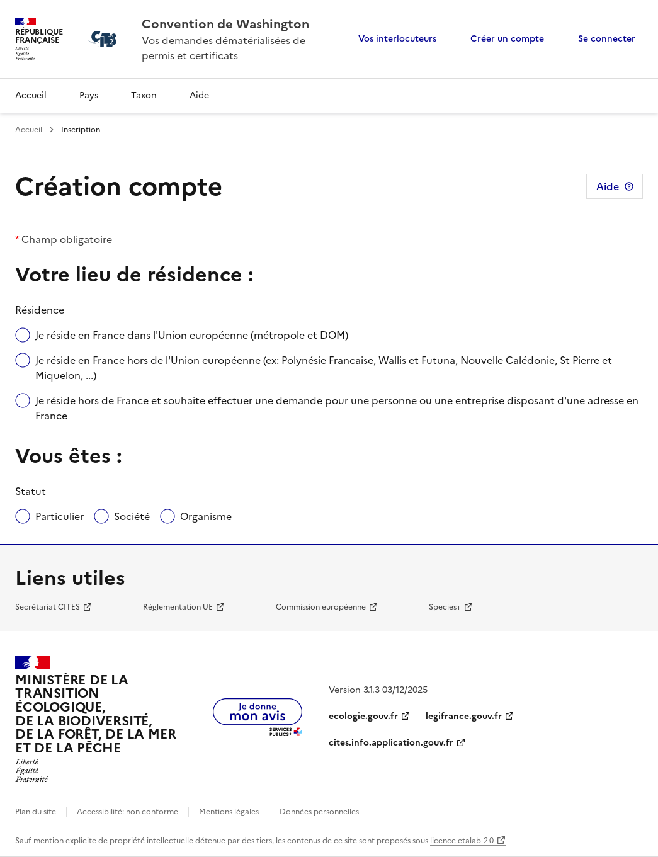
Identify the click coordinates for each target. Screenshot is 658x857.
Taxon (144, 95)
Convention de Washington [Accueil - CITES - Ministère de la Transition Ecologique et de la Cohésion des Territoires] (225, 23)
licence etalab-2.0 (462, 840)
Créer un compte (507, 38)
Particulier (59, 516)
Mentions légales (229, 811)
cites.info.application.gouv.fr (391, 742)
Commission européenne (321, 607)
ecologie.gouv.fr (363, 716)
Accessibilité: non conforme (127, 811)
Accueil (31, 95)
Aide (199, 95)
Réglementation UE (178, 607)
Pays (88, 95)
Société (132, 516)
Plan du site (35, 811)
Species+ (445, 607)
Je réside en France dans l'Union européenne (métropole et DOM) (191, 335)
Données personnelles (319, 811)
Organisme (206, 516)
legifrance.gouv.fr (464, 716)
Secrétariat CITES (47, 607)
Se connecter (606, 38)
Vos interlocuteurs (397, 38)
